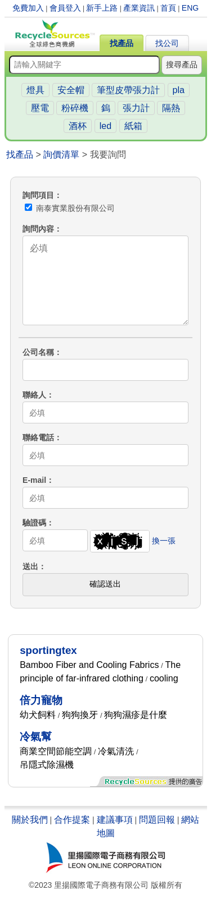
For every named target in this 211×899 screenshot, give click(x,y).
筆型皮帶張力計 (128, 90)
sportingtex (48, 650)
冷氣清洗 (116, 751)
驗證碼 (34, 522)
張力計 (136, 108)
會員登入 (65, 7)
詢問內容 (38, 228)
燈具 (35, 90)
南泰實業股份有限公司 (70, 208)
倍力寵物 (41, 700)
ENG (190, 7)
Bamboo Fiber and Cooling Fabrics (89, 665)
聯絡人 (34, 394)
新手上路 (102, 7)
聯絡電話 (38, 437)
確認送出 (105, 583)
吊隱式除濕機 (47, 764)
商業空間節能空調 (56, 751)
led (105, 126)
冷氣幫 (36, 737)
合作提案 (72, 819)
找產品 (121, 43)
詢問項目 (38, 195)
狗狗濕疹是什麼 (135, 715)
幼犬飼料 (38, 715)
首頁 (168, 7)
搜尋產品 (181, 64)
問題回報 (157, 819)
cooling (164, 678)
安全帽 (70, 90)
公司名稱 (38, 352)
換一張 (164, 540)
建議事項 (115, 819)
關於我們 (30, 819)
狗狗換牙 (80, 715)
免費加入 (28, 7)
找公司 (167, 43)
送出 (30, 566)
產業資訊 (139, 7)
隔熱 (171, 108)
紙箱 (133, 126)
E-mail (34, 480)
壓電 (40, 108)
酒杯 (78, 126)
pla (179, 90)
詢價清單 (61, 154)
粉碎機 (74, 108)
